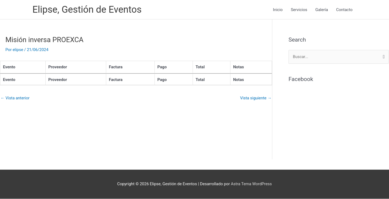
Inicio (278, 9)
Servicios (299, 9)
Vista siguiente (255, 98)
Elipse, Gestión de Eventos (87, 9)
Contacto (344, 9)
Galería (321, 9)
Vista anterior (15, 98)
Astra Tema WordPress (251, 184)
